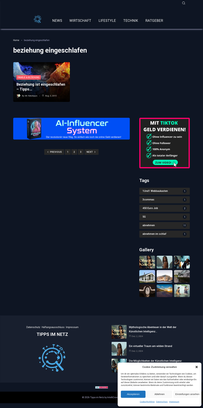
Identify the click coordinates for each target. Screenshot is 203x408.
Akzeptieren (133, 394)
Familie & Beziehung (28, 77)
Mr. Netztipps (31, 96)
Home (16, 40)
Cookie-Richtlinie (147, 402)
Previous (54, 152)
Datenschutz (162, 402)
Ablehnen (159, 394)
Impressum (174, 402)
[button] (196, 367)
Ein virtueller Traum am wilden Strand (150, 346)
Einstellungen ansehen (186, 394)
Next (91, 152)
